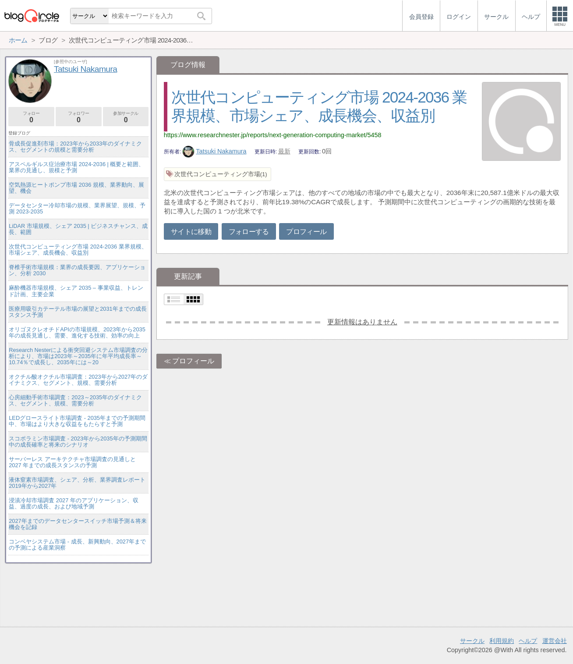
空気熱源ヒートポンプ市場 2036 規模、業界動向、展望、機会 (76, 187)
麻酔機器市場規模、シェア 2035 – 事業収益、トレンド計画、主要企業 (76, 290)
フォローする (249, 231)
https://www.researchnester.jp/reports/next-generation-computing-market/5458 (273, 134)
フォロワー (79, 117)
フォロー (31, 117)
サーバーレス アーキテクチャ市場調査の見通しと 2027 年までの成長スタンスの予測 (72, 462)
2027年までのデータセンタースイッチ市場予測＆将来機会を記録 (77, 524)
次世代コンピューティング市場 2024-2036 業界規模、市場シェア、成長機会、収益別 (78, 249)
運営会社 (554, 640)
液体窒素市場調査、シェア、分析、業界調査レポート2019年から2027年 (77, 482)
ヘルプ (528, 640)
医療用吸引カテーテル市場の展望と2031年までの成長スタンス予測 (77, 311)
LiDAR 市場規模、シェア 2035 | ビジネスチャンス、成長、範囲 (78, 229)
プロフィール (306, 231)
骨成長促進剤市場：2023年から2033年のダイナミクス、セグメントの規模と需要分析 (75, 146)
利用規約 (501, 640)
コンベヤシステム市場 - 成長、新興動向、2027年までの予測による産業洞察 (77, 544)
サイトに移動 (191, 231)
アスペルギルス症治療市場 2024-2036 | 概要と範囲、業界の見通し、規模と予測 (76, 167)
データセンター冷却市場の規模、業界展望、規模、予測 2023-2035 (77, 208)
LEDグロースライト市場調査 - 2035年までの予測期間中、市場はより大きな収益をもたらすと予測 (77, 421)
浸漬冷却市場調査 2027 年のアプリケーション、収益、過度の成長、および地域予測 (73, 503)
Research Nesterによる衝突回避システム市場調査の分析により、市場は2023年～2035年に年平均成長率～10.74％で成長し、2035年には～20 (78, 356)
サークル (472, 640)
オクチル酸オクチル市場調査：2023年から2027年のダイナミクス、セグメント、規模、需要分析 (78, 379)
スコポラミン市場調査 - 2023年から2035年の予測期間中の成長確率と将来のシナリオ (78, 441)
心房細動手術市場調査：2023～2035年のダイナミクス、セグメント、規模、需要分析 (75, 400)
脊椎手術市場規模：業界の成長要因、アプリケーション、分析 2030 (77, 270)
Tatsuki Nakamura (214, 151)
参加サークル (126, 117)
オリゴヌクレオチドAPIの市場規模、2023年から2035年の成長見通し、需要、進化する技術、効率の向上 (77, 332)
